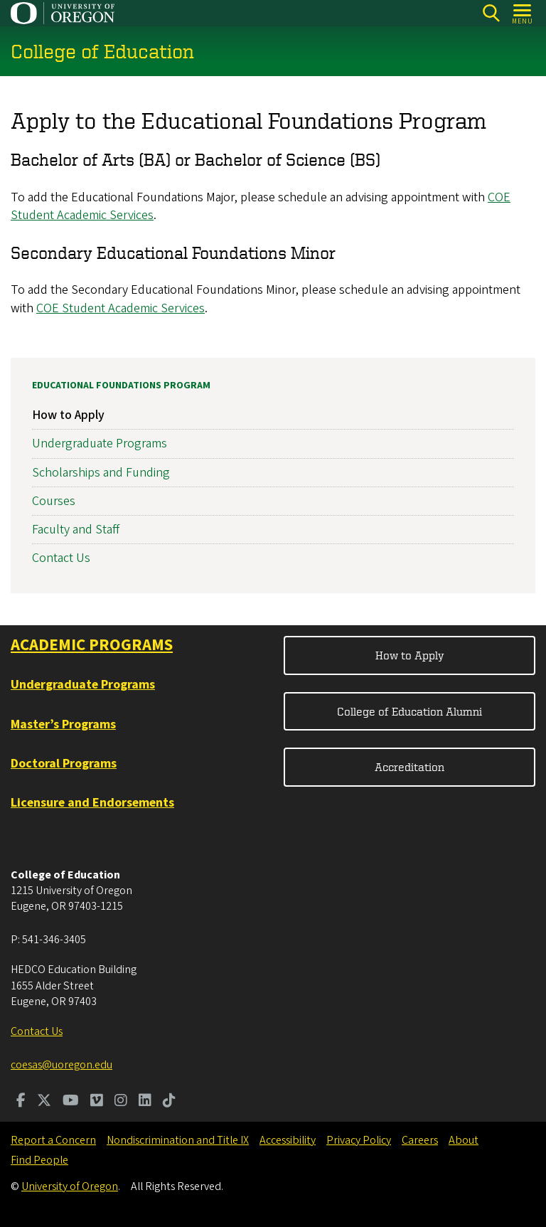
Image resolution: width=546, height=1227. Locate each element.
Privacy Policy (358, 1140)
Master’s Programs (63, 724)
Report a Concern (53, 1140)
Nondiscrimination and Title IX (178, 1140)
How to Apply (68, 415)
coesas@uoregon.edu (61, 1065)
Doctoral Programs (64, 763)
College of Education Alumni (409, 711)
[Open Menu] (522, 13)
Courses (53, 501)
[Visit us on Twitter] (44, 1102)
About (463, 1140)
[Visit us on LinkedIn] (145, 1102)
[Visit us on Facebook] (21, 1102)
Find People (39, 1160)
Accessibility (287, 1140)
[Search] (491, 13)
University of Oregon (69, 1186)
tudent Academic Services (137, 308)
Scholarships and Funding (101, 473)
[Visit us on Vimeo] (97, 1102)
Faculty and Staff (75, 529)
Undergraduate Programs (99, 444)
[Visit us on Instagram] (121, 1102)
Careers (420, 1140)
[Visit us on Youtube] (71, 1102)
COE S (52, 308)
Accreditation (409, 766)
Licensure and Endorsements (92, 803)
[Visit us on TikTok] (169, 1102)
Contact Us (61, 558)
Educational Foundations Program (121, 385)
